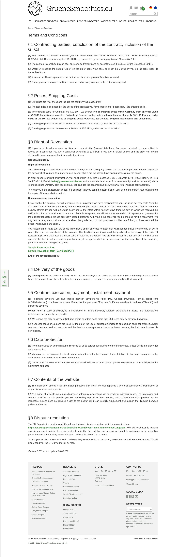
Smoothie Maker (70, 498)
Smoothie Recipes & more (42, 478)
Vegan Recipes (38, 515)
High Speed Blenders (46, 21)
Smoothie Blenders (71, 471)
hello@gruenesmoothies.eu (66, 181)
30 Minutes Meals (39, 518)
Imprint (93, 538)
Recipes (132, 21)
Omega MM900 (69, 510)
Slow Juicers (67, 21)
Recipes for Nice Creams (42, 485)
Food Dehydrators (88, 21)
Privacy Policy (53, 538)
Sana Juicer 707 (70, 513)
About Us (151, 21)
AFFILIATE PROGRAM (148, 538)
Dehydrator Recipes (40, 511)
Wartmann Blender (71, 487)
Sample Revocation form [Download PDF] (51, 251)
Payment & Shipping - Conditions (75, 538)
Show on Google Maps (104, 485)
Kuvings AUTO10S (71, 521)
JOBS (135, 538)
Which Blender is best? (72, 494)
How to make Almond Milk (42, 489)
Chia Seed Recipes (40, 482)
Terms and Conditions (37, 538)
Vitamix (66, 483)
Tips (141, 21)
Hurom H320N (69, 525)
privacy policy (132, 516)
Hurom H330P (69, 529)
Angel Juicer (68, 517)
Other (122, 21)
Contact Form (132, 484)
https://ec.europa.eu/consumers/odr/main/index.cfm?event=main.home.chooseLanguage (76, 427)
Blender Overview (70, 490)
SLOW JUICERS (72, 505)
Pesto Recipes (38, 499)
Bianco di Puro (69, 479)
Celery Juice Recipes (40, 507)
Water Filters (109, 21)
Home (30, 28)
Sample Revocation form (41, 247)
